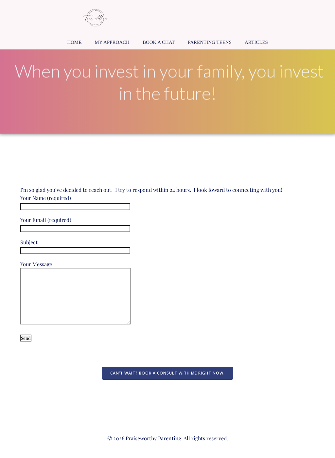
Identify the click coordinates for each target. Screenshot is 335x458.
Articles (256, 42)
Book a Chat (159, 42)
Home (74, 42)
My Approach (112, 42)
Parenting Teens (210, 42)
